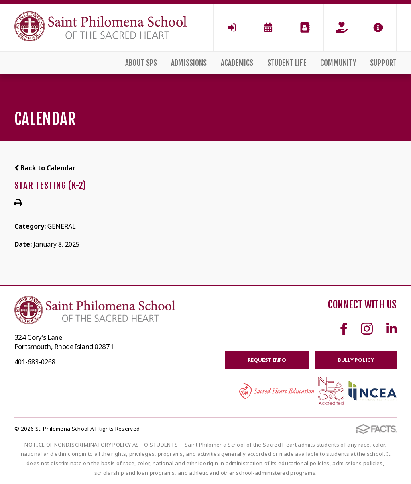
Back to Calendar (44, 167)
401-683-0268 (34, 361)
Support (383, 63)
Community (338, 63)
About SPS (141, 63)
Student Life (287, 63)
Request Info (267, 360)
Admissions (189, 63)
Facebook (344, 329)
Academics (237, 63)
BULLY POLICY (356, 360)
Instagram (366, 329)
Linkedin (391, 329)
